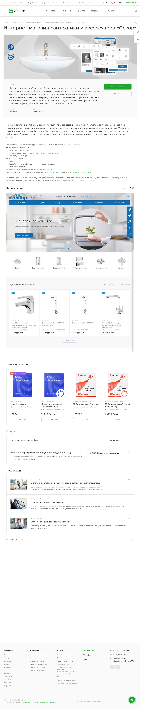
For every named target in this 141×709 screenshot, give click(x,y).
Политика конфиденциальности (88, 701)
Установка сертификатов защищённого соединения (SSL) (40, 453)
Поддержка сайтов (64, 658)
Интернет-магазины (37, 655)
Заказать (22, 419)
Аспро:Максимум (52, 172)
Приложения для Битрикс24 (67, 683)
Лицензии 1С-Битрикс (38, 664)
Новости (7, 673)
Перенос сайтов (63, 664)
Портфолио (88, 650)
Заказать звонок (131, 3)
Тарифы (87, 655)
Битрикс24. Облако (37, 667)
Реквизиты (8, 676)
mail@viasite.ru (119, 655)
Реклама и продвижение (66, 680)
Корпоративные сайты (38, 658)
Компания (8, 650)
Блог (85, 659)
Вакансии (7, 667)
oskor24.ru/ (37, 112)
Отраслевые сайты (37, 661)
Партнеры (7, 661)
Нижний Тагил (26, 702)
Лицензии (7, 683)
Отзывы (6, 664)
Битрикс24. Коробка (37, 670)
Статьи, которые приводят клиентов (50, 522)
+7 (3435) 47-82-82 (113, 3)
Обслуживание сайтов (65, 677)
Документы (8, 686)
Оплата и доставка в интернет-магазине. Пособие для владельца (65, 483)
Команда (7, 658)
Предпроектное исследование (47, 502)
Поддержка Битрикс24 (65, 661)
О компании (8, 655)
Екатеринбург (44, 702)
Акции (6, 670)
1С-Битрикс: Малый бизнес (81, 172)
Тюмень (53, 702)
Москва (35, 702)
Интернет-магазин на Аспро (25, 440)
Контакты (7, 679)
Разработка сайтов (64, 655)
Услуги (60, 650)
